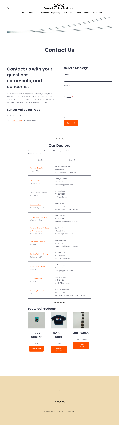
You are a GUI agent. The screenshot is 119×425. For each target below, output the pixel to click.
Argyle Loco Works (37, 266)
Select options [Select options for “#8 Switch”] (81, 345)
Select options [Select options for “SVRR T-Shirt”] (59, 349)
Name (66, 74)
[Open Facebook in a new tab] (59, 390)
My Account (97, 12)
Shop (18, 12)
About (79, 12)
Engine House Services (38, 217)
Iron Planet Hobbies (37, 242)
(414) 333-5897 (17, 121)
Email (67, 86)
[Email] (88, 90)
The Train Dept (35, 205)
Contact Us (71, 123)
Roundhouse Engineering (50, 12)
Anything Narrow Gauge (39, 291)
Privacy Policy (59, 402)
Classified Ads (68, 12)
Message (68, 97)
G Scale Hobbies (36, 278)
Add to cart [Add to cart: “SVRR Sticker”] (36, 349)
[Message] (88, 108)
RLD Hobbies (35, 180)
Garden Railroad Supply (39, 254)
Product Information (30, 12)
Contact (87, 12)
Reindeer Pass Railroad (38, 168)
